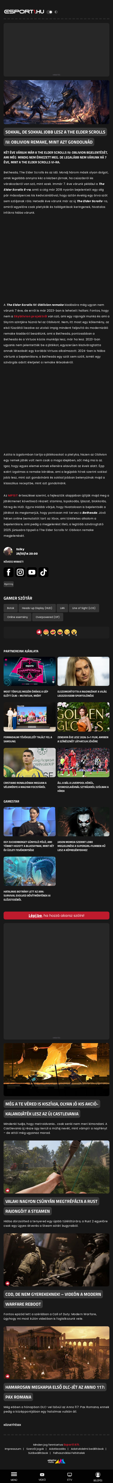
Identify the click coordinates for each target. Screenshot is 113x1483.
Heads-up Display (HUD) (37, 608)
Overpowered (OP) (48, 617)
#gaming (8, 584)
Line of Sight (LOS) (84, 608)
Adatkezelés (57, 1449)
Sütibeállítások (38, 1453)
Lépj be (35, 915)
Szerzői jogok (35, 1449)
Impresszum (13, 1449)
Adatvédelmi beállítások (87, 1449)
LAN (62, 608)
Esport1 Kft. (72, 1445)
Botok (10, 608)
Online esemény (17, 617)
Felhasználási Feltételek (69, 1453)
